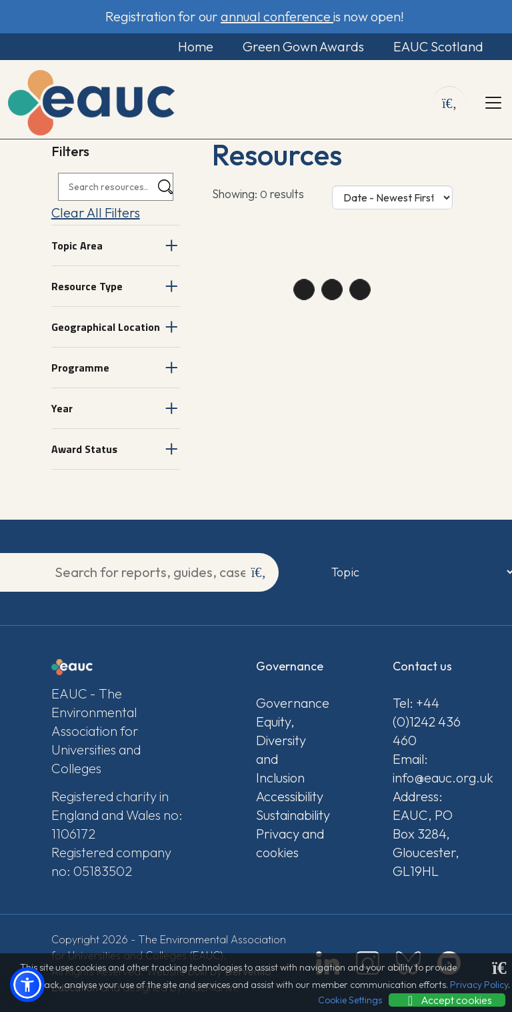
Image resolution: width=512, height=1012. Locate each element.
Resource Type (87, 286)
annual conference (277, 16)
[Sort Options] (392, 197)
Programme (80, 367)
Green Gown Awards (301, 46)
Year (62, 408)
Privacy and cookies (290, 843)
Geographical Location (105, 327)
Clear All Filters (95, 212)
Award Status (84, 449)
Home (193, 46)
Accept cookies (447, 1000)
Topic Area (77, 245)
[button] (27, 985)
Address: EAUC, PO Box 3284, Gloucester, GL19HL (426, 833)
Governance (290, 702)
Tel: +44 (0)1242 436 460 (427, 721)
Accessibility (289, 796)
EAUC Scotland (437, 46)
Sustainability (290, 815)
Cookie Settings (350, 1000)
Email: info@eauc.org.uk (427, 768)
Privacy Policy (479, 985)
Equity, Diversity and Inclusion (281, 749)
